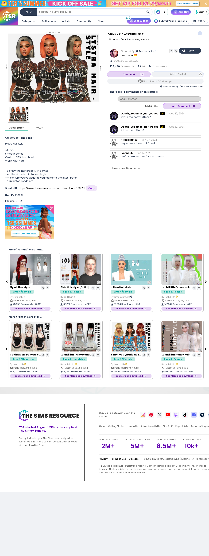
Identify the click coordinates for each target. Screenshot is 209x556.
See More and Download (28, 308)
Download (129, 74)
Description (16, 127)
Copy (91, 188)
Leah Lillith (127, 55)
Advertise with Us (150, 426)
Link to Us (133, 426)
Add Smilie (151, 106)
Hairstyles (134, 39)
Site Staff (168, 426)
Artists (66, 21)
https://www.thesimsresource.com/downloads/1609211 (52, 188)
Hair (124, 39)
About (102, 426)
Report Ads (181, 426)
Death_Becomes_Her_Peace (139, 113)
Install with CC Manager (158, 81)
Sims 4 (116, 39)
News (101, 21)
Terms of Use (118, 459)
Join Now (183, 12)
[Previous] (7, 281)
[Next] (206, 281)
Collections (49, 21)
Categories (28, 21)
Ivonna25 (127, 153)
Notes (39, 127)
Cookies (133, 459)
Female (145, 39)
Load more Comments (126, 168)
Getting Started (116, 426)
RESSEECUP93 (129, 140)
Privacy (103, 459)
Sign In (201, 12)
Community (84, 21)
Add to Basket (177, 74)
